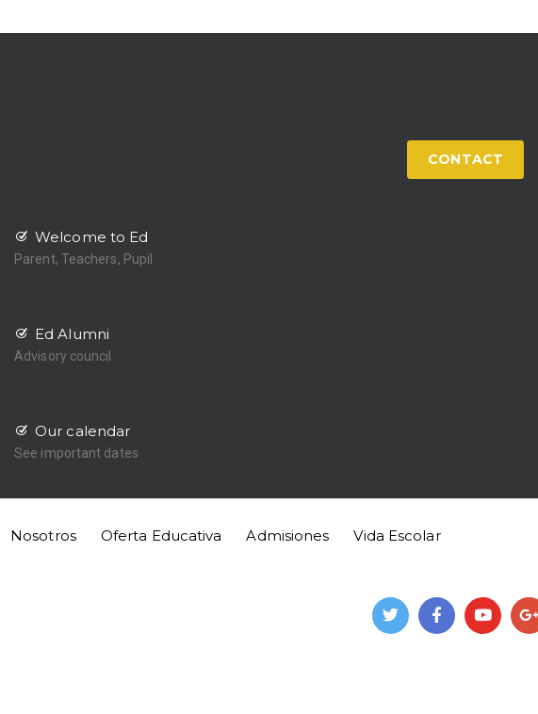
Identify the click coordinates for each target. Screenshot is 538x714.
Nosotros (43, 535)
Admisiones (287, 535)
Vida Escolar (396, 535)
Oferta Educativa (161, 535)
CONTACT (465, 159)
